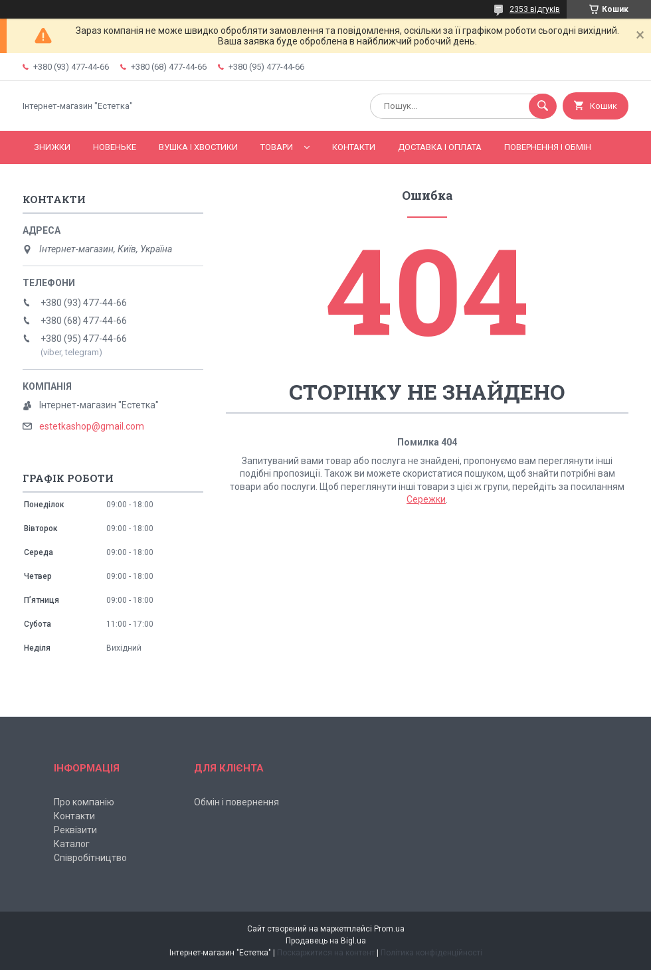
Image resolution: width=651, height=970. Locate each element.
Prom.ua (389, 928)
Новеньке (114, 147)
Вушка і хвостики (198, 147)
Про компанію (84, 802)
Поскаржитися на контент (326, 952)
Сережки (426, 499)
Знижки (52, 147)
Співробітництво (90, 857)
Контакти (353, 147)
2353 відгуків (535, 9)
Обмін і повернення (236, 802)
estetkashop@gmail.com (91, 426)
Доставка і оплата (440, 147)
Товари (276, 147)
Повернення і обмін (547, 147)
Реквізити (75, 830)
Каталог (72, 844)
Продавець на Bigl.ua (326, 940)
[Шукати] (543, 106)
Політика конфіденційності (431, 952)
